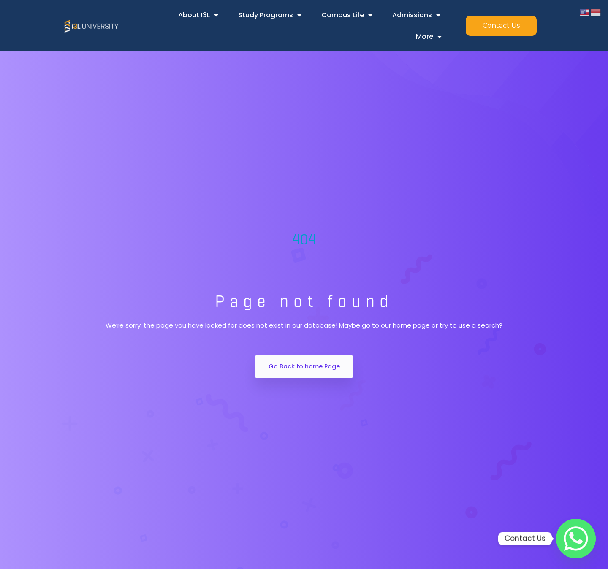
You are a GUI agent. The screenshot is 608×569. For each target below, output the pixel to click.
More (429, 36)
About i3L (198, 15)
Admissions (416, 15)
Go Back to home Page (304, 366)
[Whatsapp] (576, 538)
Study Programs (269, 15)
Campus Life (346, 15)
